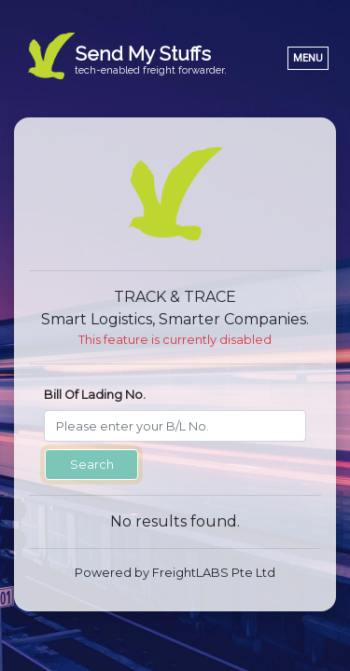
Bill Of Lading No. (95, 395)
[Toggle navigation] (308, 58)
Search (92, 465)
